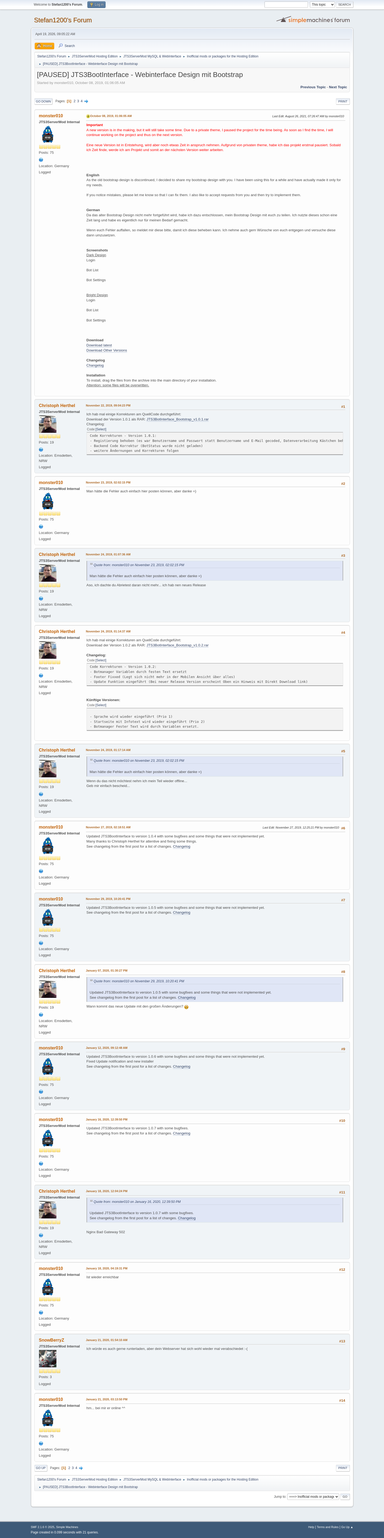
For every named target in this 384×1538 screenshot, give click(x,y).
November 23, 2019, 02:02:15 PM (108, 482)
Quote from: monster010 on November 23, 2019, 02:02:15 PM (139, 565)
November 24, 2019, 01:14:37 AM (108, 631)
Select (100, 429)
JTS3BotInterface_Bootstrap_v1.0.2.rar (177, 645)
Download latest (99, 345)
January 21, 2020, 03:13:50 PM (107, 1399)
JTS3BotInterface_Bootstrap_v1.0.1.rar (177, 419)
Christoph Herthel (57, 405)
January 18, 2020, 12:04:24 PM (107, 1191)
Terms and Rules (328, 1527)
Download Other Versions (107, 350)
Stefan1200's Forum (63, 20)
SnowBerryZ (51, 1340)
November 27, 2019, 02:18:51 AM (108, 827)
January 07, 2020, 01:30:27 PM (107, 970)
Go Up (41, 1468)
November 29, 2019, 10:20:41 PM (108, 898)
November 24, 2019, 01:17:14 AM (108, 750)
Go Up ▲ (347, 1527)
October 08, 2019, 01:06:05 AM (111, 116)
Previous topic (313, 87)
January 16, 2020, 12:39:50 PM (107, 1119)
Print (342, 101)
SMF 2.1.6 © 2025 (43, 1527)
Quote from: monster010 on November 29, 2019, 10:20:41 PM (139, 981)
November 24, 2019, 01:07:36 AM (108, 554)
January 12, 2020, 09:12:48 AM (107, 1047)
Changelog (95, 365)
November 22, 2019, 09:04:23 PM (108, 405)
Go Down (43, 101)
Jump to (280, 1497)
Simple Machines (67, 1527)
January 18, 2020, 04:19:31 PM (107, 1268)
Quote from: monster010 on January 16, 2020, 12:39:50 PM (137, 1202)
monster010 (51, 115)
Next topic (338, 87)
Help (311, 1527)
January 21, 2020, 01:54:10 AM (107, 1340)
